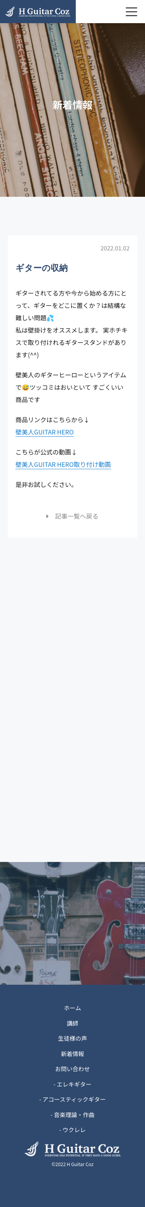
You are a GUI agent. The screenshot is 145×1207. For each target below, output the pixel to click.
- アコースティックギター (72, 1099)
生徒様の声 (72, 1038)
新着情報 (72, 1054)
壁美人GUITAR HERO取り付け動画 (63, 464)
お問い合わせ (72, 1069)
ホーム (72, 1008)
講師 (72, 1023)
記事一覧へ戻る (72, 516)
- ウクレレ (72, 1130)
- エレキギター (72, 1084)
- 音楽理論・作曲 (73, 1115)
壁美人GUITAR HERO (44, 431)
